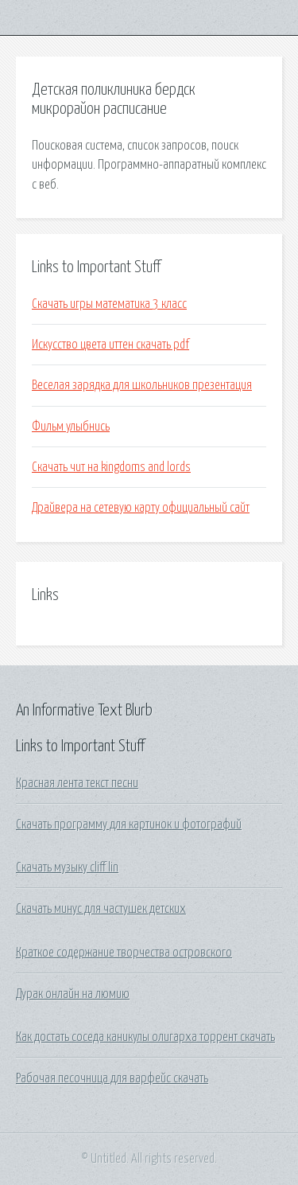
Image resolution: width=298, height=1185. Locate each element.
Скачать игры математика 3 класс (109, 304)
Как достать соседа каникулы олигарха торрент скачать (145, 1037)
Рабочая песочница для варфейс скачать (112, 1078)
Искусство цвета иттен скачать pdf (110, 344)
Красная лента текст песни (77, 783)
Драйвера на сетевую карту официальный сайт (141, 507)
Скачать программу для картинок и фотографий (129, 824)
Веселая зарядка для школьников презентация (142, 385)
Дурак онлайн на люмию (73, 994)
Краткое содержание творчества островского (124, 952)
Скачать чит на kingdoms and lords (111, 467)
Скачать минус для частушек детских (101, 908)
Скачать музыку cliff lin (67, 867)
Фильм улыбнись (71, 426)
